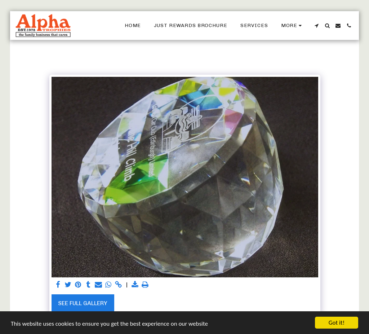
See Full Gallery (82, 303)
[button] (316, 25)
